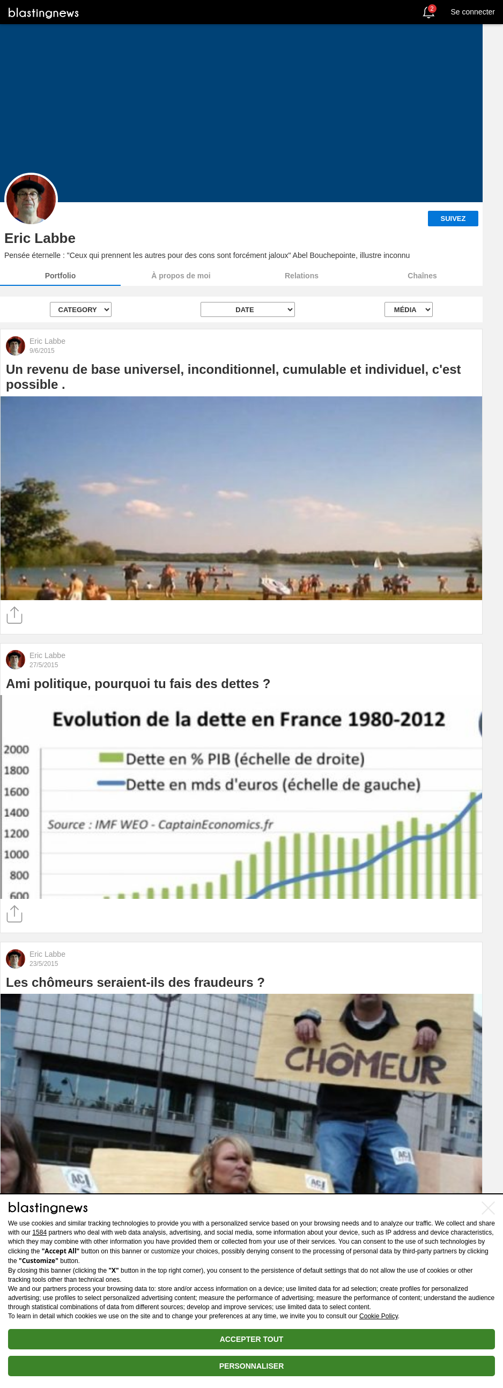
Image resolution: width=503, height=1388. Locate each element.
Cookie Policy (378, 1316)
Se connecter (473, 12)
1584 (39, 1232)
